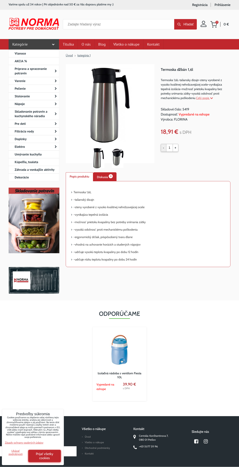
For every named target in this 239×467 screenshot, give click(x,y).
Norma (34, 280)
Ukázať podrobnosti (16, 452)
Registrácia (200, 5)
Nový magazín (34, 226)
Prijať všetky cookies (44, 456)
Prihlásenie (222, 5)
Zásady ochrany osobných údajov (24, 442)
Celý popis (204, 98)
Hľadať (188, 24)
